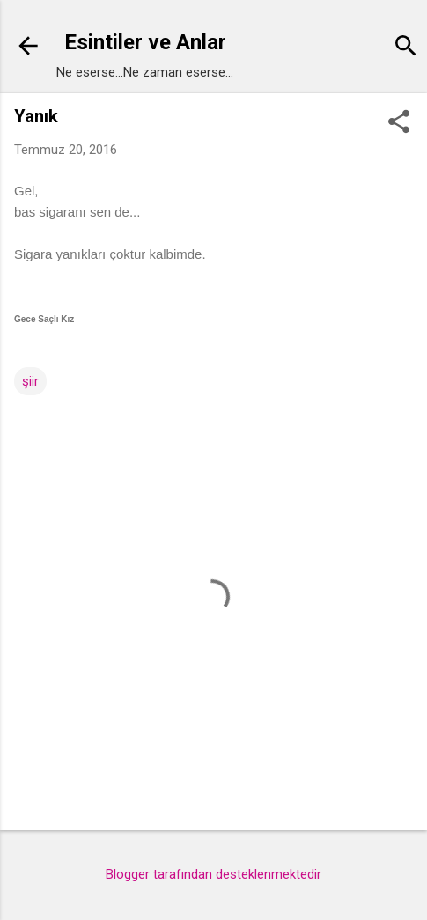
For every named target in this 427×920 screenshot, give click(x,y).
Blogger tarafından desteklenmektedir (213, 874)
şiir (30, 381)
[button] (399, 123)
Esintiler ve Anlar (145, 42)
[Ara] (406, 48)
